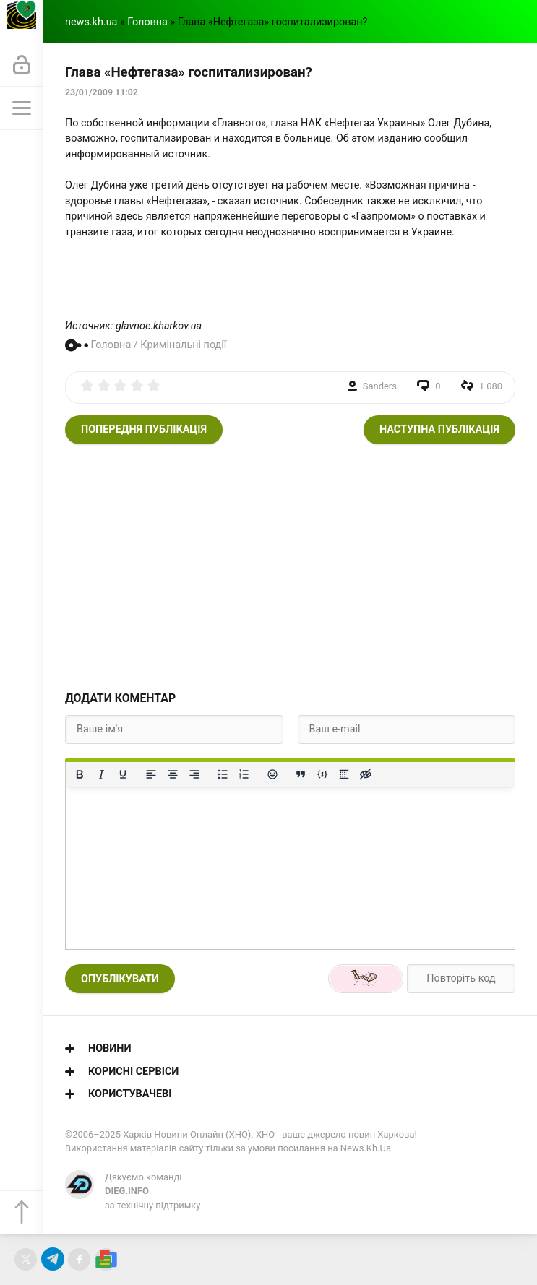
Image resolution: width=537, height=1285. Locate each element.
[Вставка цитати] (301, 774)
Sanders (380, 386)
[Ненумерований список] (222, 774)
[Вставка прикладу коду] (322, 774)
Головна (147, 22)
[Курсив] (101, 774)
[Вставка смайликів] (272, 774)
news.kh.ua (91, 22)
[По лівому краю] (151, 774)
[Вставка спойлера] (344, 774)
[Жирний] (79, 774)
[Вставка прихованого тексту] (366, 774)
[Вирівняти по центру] (173, 774)
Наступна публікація (439, 429)
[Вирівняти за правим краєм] (194, 774)
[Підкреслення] (123, 774)
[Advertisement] (290, 567)
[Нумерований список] (244, 774)
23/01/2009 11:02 (101, 92)
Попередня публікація (144, 429)
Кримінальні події (183, 345)
